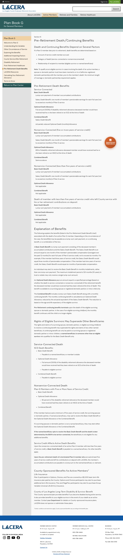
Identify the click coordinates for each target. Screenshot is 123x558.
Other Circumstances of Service (15, 49)
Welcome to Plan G (11, 43)
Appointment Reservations (110, 141)
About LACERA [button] (33, 15)
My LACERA (114, 2)
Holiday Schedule (46, 538)
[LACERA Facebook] (18, 538)
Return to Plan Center (14, 85)
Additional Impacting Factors (14, 56)
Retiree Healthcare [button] (88, 15)
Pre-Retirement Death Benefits (15, 69)
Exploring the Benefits (12, 53)
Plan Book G (9, 38)
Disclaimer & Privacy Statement (61, 554)
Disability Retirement (12, 62)
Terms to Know (9, 81)
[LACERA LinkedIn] (8, 538)
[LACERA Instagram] (4, 538)
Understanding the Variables (14, 46)
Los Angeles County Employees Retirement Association (19, 11)
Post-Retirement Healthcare (14, 66)
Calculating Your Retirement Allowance (14, 76)
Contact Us (43, 547)
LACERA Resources (11, 72)
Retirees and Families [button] (68, 15)
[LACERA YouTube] (13, 538)
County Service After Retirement (16, 59)
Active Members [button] (50, 15)
